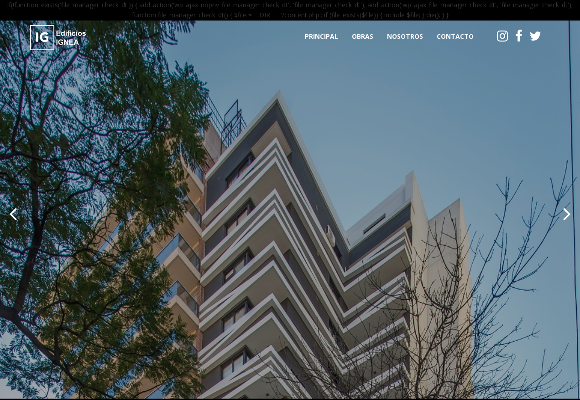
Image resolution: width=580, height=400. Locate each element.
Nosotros (405, 36)
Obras (362, 36)
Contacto (455, 36)
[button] (13, 212)
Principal (321, 36)
